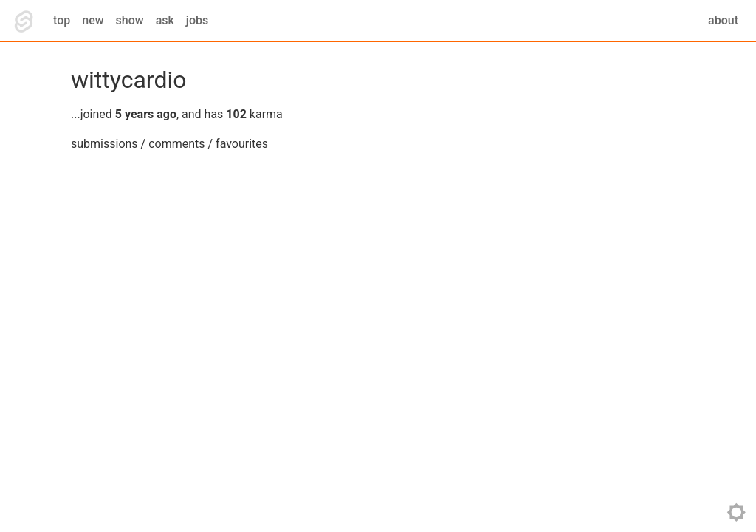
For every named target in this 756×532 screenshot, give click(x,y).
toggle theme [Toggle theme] (736, 512)
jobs (197, 20)
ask (165, 20)
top (61, 20)
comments (176, 144)
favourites (242, 144)
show (130, 20)
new (92, 20)
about (723, 20)
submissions (104, 144)
